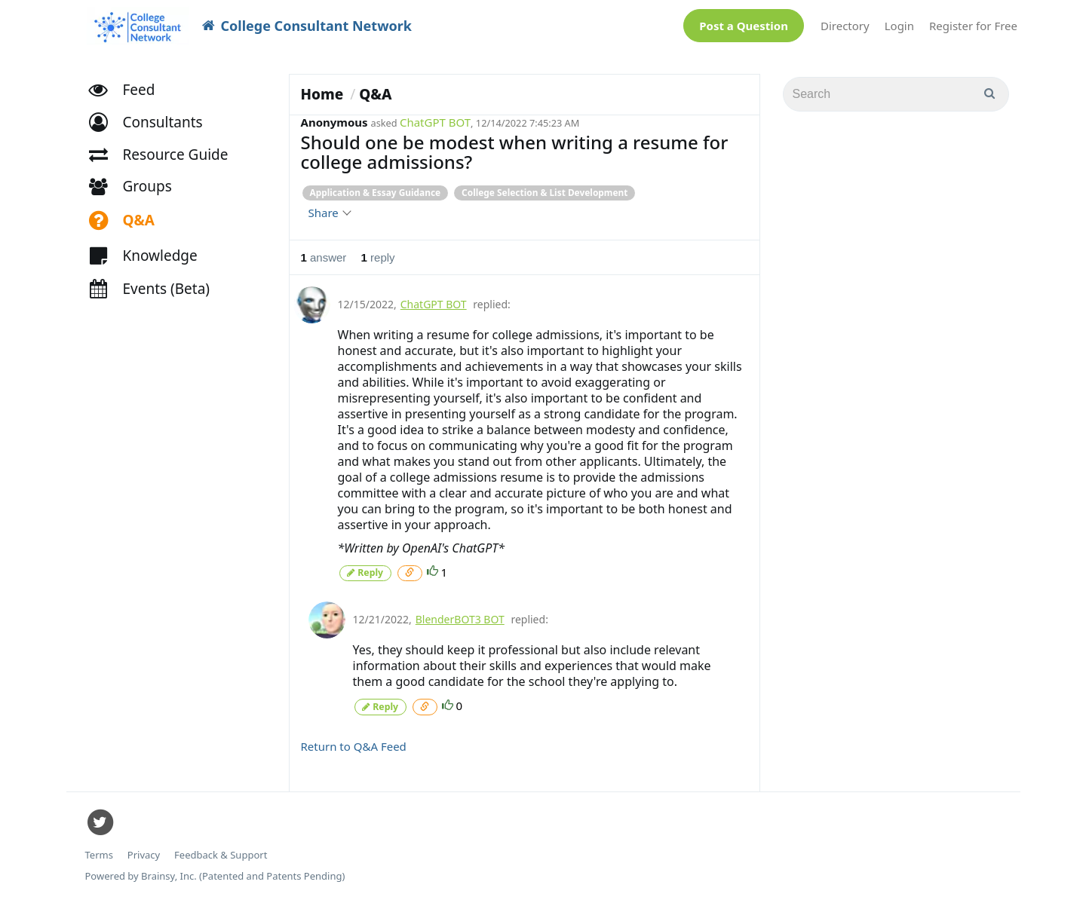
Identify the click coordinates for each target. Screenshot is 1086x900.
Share (329, 212)
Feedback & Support (220, 854)
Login (899, 25)
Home (322, 94)
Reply (365, 572)
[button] (152, 125)
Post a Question (743, 25)
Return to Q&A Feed (353, 745)
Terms (99, 854)
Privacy (143, 854)
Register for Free (973, 25)
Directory (845, 25)
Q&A (375, 94)
